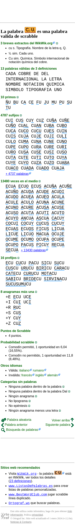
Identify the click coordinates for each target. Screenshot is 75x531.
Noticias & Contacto (20, 524)
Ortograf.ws (19, 505)
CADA (11, 74)
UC (27, 298)
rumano (38, 371)
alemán (52, 376)
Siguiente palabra (59, 425)
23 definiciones (20, 481)
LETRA (55, 79)
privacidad (37, 517)
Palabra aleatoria (16, 420)
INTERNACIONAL (22, 79)
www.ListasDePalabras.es (31, 487)
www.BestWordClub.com (28, 496)
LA (44, 79)
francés (26, 376)
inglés (39, 376)
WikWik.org (44, 43)
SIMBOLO (14, 90)
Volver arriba (63, 421)
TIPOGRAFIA (39, 90)
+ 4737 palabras (17, 174)
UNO (58, 90)
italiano (24, 371)
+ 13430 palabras (33, 251)
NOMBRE (13, 84)
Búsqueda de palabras (19, 430)
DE (36, 74)
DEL (45, 74)
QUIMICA (55, 84)
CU (9, 120)
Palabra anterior (14, 425)
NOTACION (33, 84)
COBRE (24, 74)
